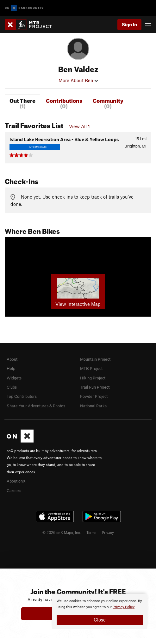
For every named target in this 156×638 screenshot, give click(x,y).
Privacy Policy (123, 607)
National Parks (93, 405)
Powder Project (94, 396)
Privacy (108, 532)
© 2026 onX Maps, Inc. (61, 532)
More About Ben (78, 80)
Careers (14, 490)
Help (11, 368)
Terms (91, 532)
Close (100, 619)
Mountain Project (95, 359)
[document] (100, 611)
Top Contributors (22, 396)
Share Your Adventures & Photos (36, 405)
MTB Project (91, 368)
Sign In (129, 24)
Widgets (14, 377)
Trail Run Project (94, 387)
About (12, 359)
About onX (16, 480)
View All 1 (79, 126)
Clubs (12, 387)
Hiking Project (92, 377)
